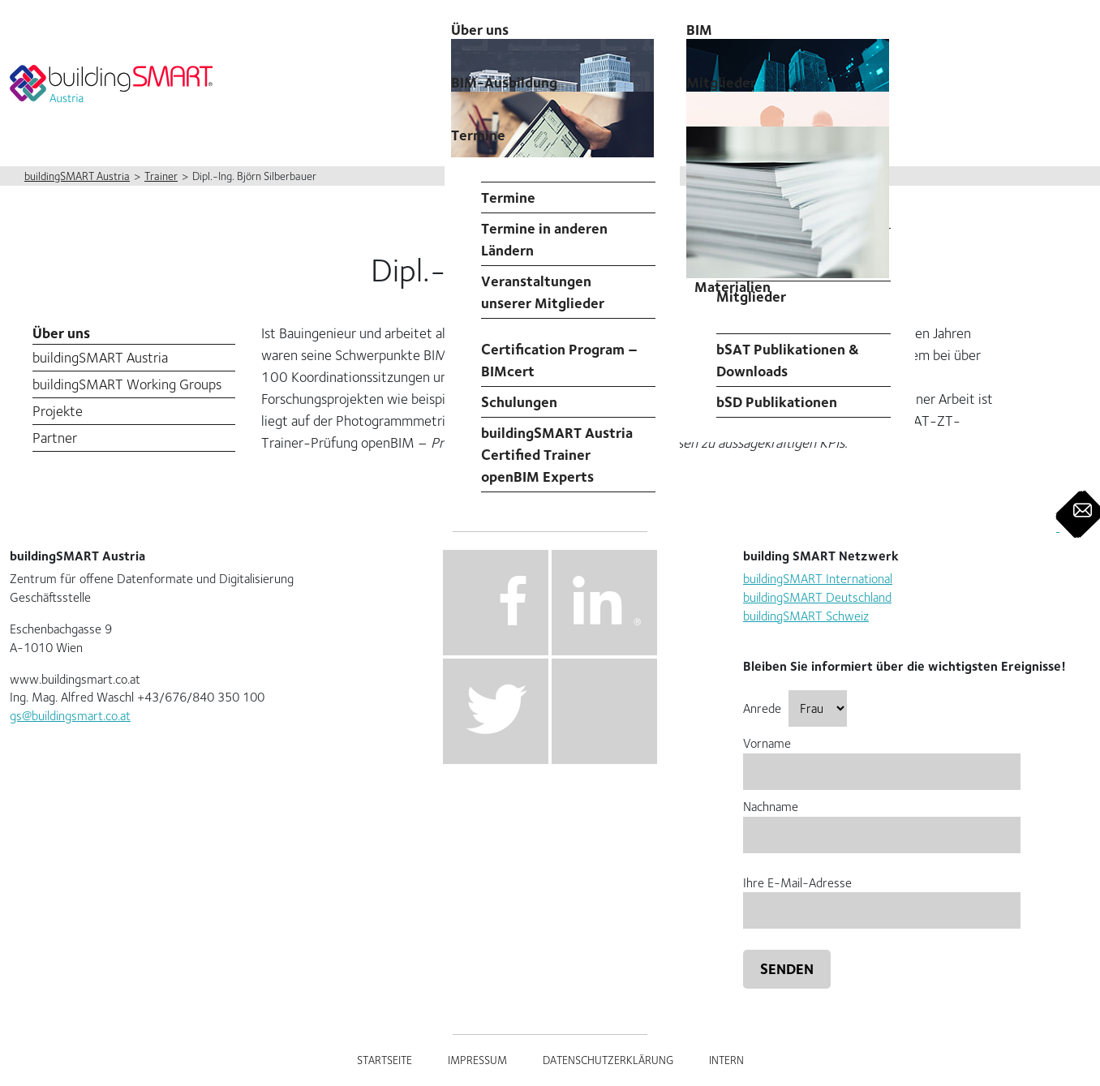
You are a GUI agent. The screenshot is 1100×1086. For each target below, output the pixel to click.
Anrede (795, 708)
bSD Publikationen (776, 401)
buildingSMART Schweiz (806, 616)
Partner (54, 437)
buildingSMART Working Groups (126, 384)
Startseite (384, 1060)
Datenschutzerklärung (608, 1060)
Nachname (882, 820)
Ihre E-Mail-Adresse (882, 896)
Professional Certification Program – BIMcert (559, 349)
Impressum (477, 1060)
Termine (478, 135)
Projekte (57, 410)
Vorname (882, 757)
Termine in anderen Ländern (544, 239)
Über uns (61, 332)
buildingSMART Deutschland (817, 597)
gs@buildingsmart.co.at (70, 715)
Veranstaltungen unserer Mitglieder (542, 292)
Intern (726, 1060)
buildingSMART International (817, 578)
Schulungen (519, 401)
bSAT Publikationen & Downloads (787, 360)
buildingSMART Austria (100, 357)
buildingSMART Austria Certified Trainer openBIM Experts (557, 454)
